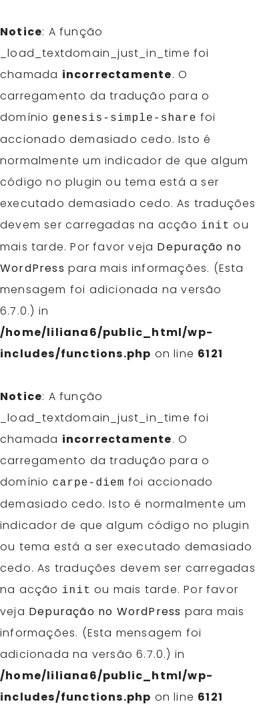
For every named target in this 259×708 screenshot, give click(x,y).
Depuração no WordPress (105, 611)
